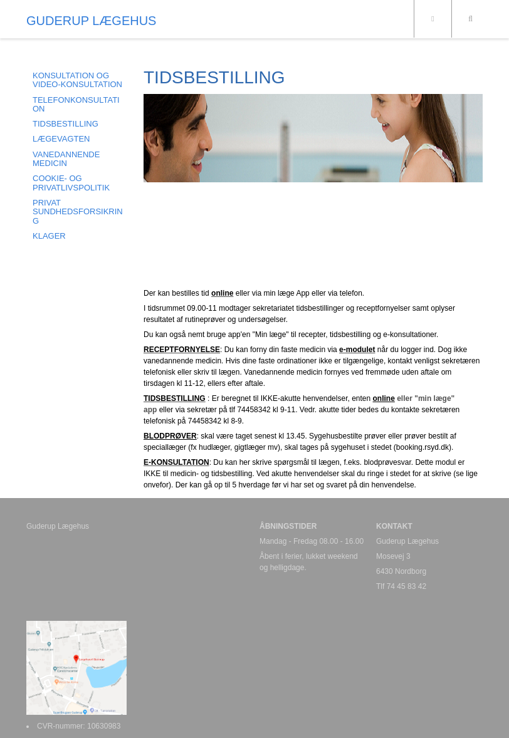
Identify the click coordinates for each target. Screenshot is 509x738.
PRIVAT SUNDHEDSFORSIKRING (78, 212)
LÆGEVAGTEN (61, 138)
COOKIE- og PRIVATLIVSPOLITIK (71, 183)
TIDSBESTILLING (65, 123)
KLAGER (49, 236)
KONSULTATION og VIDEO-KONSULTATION (77, 80)
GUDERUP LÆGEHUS (91, 21)
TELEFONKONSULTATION (76, 104)
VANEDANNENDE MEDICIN (66, 159)
